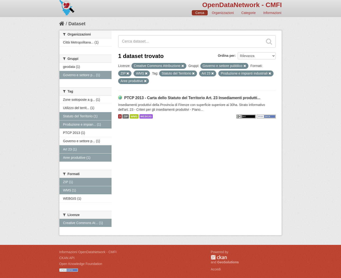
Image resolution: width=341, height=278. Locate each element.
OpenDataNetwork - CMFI (242, 5)
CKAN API (67, 258)
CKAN (219, 257)
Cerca (199, 13)
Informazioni (272, 13)
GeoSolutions (228, 262)
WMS (134, 116)
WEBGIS (146, 116)
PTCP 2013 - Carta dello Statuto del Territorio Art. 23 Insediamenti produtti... (192, 98)
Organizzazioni (223, 13)
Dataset (76, 23)
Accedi (216, 269)
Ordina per (226, 55)
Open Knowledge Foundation (80, 264)
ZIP (125, 116)
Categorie (248, 13)
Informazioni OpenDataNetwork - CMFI (88, 252)
